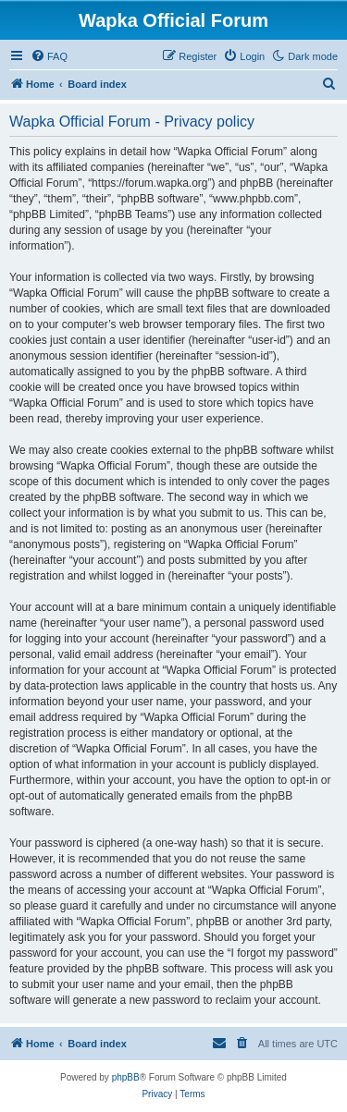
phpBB (126, 1077)
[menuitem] (49, 56)
